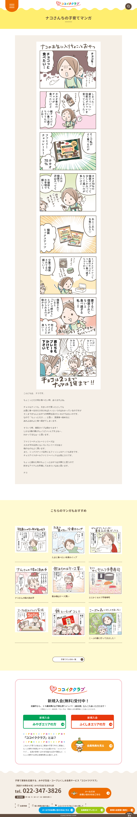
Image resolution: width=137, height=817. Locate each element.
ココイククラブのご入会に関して (70, 806)
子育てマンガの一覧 (68, 659)
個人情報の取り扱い (42, 806)
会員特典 (23, 806)
